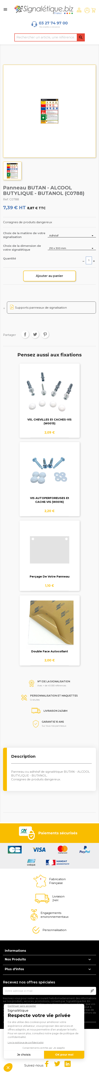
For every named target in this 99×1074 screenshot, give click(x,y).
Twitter (57, 1064)
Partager (25, 334)
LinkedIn (68, 1064)
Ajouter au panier (49, 276)
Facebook (47, 1064)
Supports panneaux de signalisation (41, 307)
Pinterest (45, 334)
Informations (15, 951)
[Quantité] (89, 260)
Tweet (35, 334)
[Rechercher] (49, 37)
